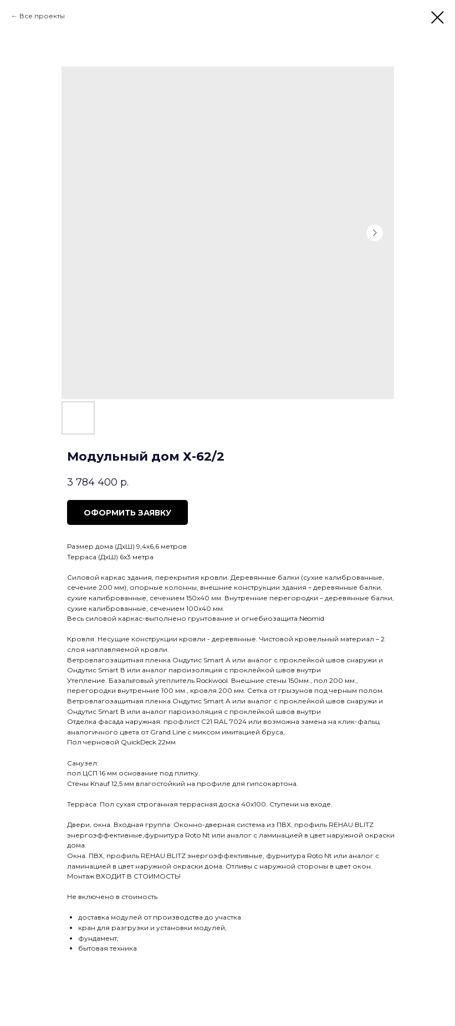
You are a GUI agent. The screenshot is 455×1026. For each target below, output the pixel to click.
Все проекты (42, 16)
